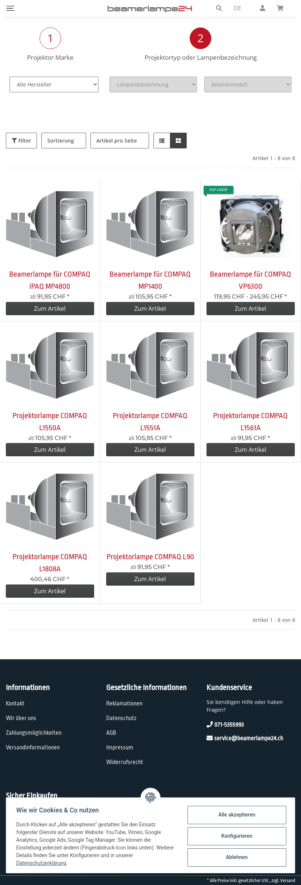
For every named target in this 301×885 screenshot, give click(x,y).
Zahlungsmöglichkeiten (34, 733)
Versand (287, 880)
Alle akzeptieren (234, 815)
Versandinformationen (33, 747)
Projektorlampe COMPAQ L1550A (49, 421)
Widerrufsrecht (124, 762)
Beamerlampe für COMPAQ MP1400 (150, 280)
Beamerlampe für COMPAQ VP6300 (250, 280)
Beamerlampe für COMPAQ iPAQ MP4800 (49, 280)
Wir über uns (21, 718)
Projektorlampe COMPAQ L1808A (49, 562)
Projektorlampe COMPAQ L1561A (250, 421)
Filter (21, 140)
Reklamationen (124, 703)
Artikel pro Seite (116, 140)
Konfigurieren (234, 836)
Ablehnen (235, 857)
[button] (219, 8)
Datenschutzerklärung (43, 863)
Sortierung (60, 140)
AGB (111, 733)
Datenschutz (121, 718)
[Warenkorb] (283, 8)
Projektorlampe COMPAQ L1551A (150, 421)
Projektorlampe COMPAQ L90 (150, 556)
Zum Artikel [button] (50, 309)
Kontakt (15, 703)
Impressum (119, 747)
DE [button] (237, 8)
